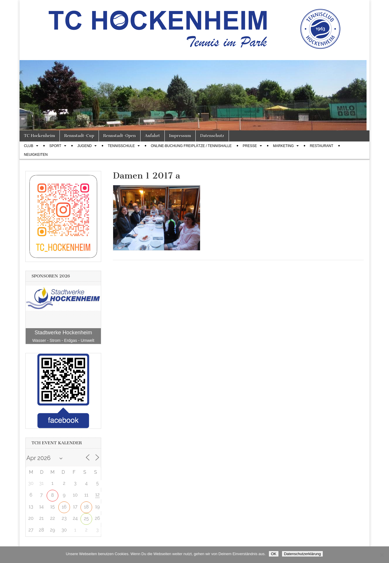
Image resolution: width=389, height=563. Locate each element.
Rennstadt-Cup (79, 135)
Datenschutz (212, 135)
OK (273, 554)
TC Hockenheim (39, 135)
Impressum (180, 135)
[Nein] (382, 555)
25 (86, 518)
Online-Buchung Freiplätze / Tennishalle (191, 146)
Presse (250, 146)
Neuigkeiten (36, 155)
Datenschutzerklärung (302, 554)
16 (64, 507)
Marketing (283, 146)
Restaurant (321, 146)
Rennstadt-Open (119, 135)
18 (86, 507)
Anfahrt (152, 135)
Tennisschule (121, 146)
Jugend (84, 146)
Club (28, 146)
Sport (55, 146)
